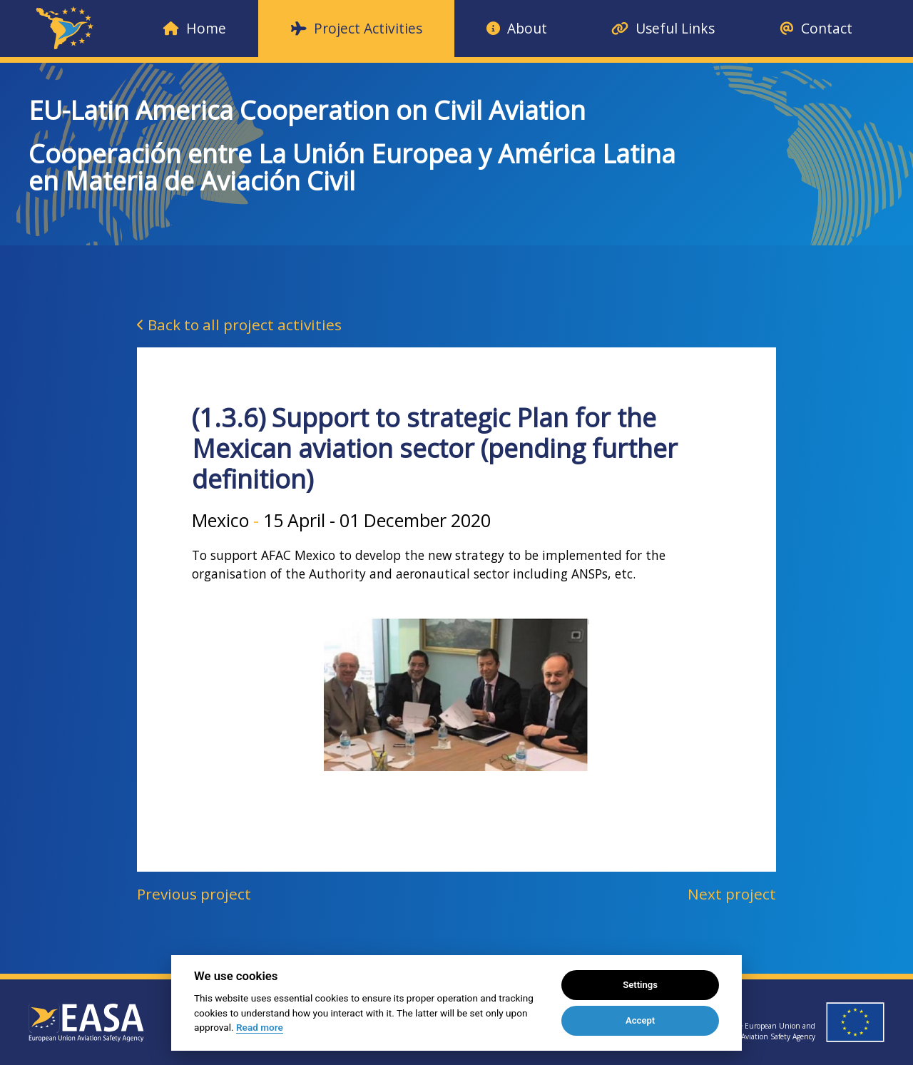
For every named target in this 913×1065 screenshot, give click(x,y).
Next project (732, 894)
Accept (640, 1020)
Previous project (194, 894)
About (516, 28)
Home (194, 28)
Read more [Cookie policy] (259, 1027)
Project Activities (356, 28)
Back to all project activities (239, 325)
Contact (816, 28)
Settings (640, 984)
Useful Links (663, 28)
